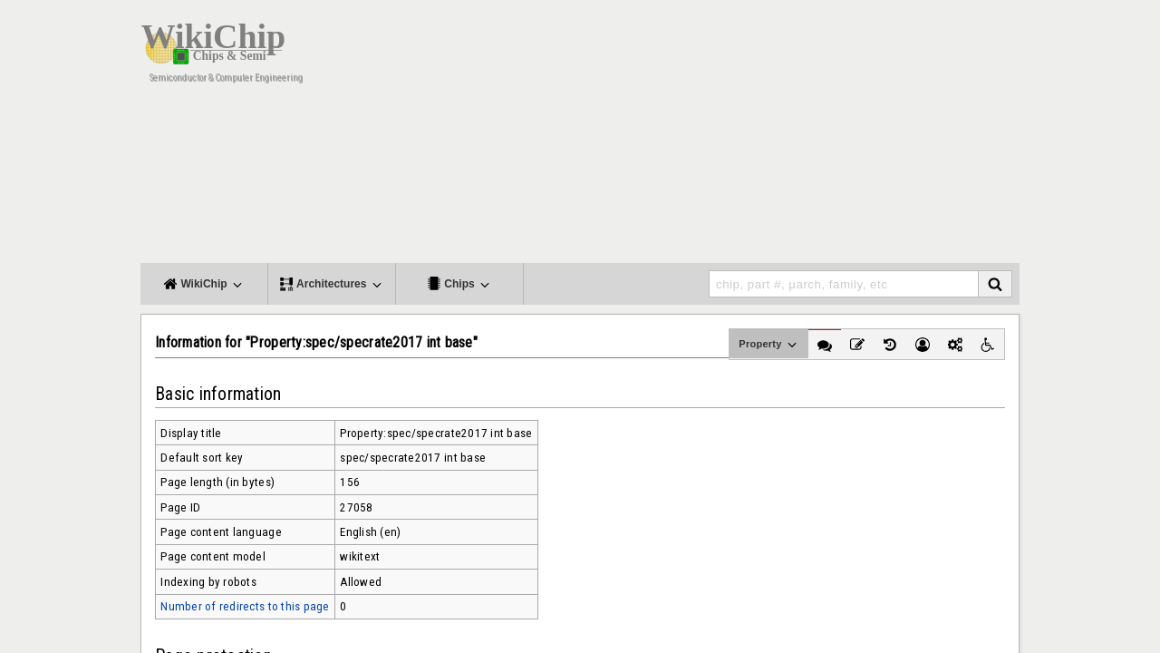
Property (769, 344)
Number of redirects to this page (244, 606)
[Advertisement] (725, 136)
